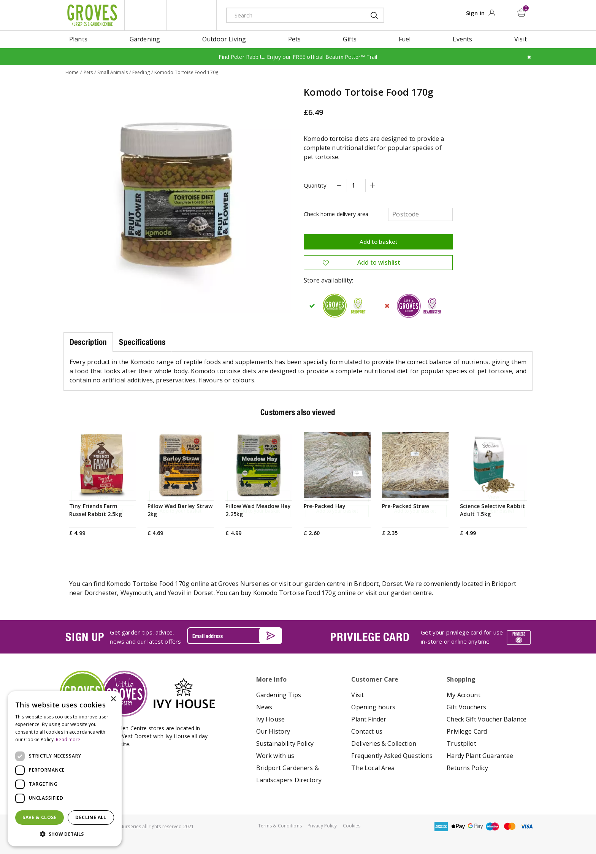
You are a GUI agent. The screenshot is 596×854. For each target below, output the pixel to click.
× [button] (113, 699)
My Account (463, 694)
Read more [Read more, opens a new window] (68, 739)
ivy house (192, 15)
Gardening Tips (278, 694)
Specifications (142, 341)
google (475, 826)
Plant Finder (368, 719)
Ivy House (270, 719)
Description (88, 341)
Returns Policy (467, 767)
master (509, 826)
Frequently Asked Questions (392, 755)
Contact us (366, 731)
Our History (273, 731)
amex (441, 826)
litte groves (145, 15)
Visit (357, 694)
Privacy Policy (322, 825)
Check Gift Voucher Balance (486, 719)
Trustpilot (461, 743)
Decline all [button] (90, 817)
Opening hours (373, 706)
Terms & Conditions (280, 825)
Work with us (275, 755)
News (264, 706)
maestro (492, 826)
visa (526, 826)
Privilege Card (467, 731)
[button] (64, 834)
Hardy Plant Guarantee (480, 755)
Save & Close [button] (39, 817)
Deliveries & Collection (383, 743)
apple (458, 826)
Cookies (352, 825)
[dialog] (65, 768)
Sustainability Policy (285, 743)
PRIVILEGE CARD (369, 636)
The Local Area (373, 767)
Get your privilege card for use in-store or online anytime (462, 636)
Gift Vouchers (466, 706)
